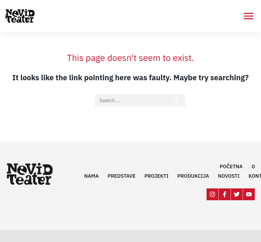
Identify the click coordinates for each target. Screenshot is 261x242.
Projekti (156, 176)
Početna (231, 166)
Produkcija (193, 176)
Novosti (228, 176)
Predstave (122, 176)
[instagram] (213, 194)
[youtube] (249, 194)
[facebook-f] (225, 194)
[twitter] (237, 194)
